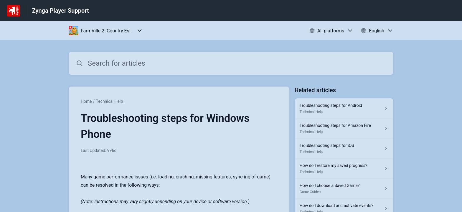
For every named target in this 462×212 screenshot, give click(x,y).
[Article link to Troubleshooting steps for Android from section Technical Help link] (344, 108)
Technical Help (109, 101)
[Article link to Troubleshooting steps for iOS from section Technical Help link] (344, 148)
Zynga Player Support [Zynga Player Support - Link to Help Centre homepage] (60, 10)
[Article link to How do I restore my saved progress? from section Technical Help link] (344, 168)
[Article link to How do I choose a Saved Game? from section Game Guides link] (344, 188)
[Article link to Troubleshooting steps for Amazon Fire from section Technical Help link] (344, 128)
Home (86, 101)
